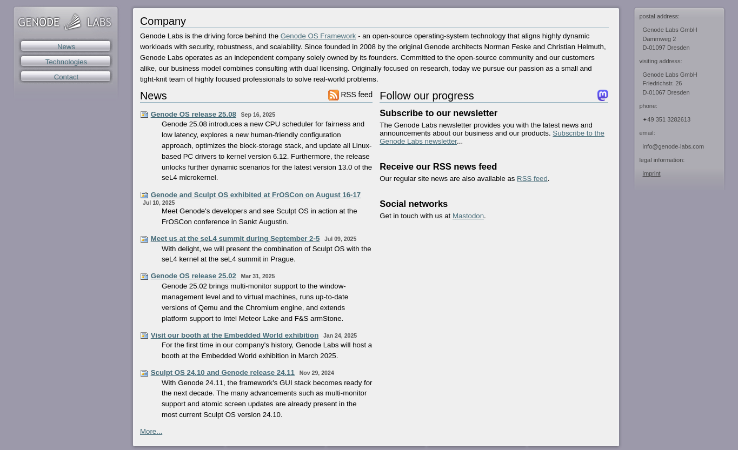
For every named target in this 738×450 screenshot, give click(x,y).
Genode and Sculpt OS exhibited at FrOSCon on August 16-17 (256, 195)
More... (151, 431)
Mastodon (468, 216)
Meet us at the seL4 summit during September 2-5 (235, 238)
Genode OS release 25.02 (193, 276)
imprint (652, 173)
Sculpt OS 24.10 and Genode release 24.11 (223, 372)
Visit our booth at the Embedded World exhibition (235, 335)
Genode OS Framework (318, 36)
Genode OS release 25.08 (193, 114)
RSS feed (350, 95)
